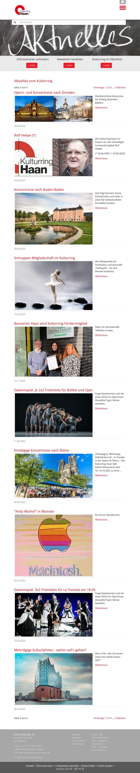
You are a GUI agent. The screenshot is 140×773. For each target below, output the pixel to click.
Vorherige (99, 87)
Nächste (121, 87)
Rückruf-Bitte (88, 765)
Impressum (78, 744)
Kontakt (76, 734)
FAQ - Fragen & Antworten (99, 742)
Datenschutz (78, 741)
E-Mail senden (105, 765)
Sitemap (76, 737)
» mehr (31, 65)
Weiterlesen (101, 107)
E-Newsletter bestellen (67, 765)
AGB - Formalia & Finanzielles (99, 749)
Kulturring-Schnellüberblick (100, 736)
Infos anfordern (44, 765)
